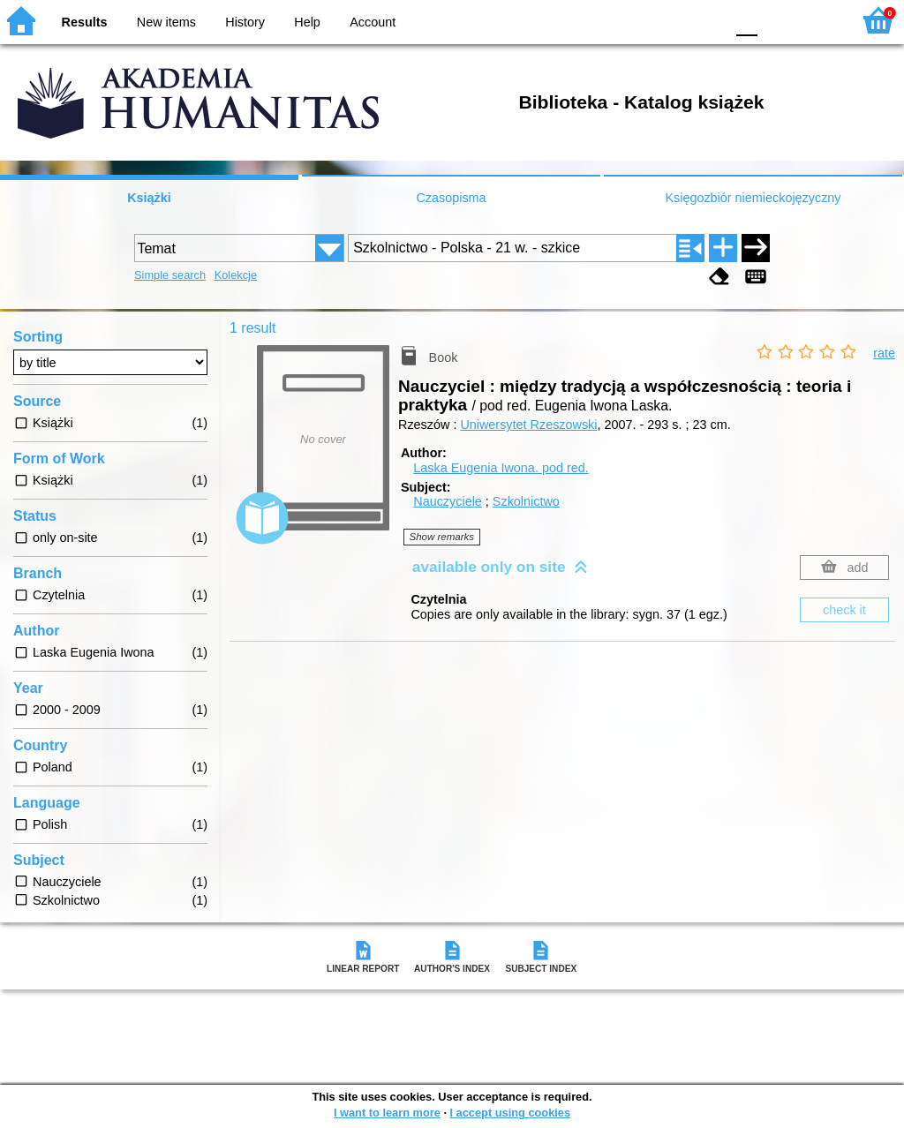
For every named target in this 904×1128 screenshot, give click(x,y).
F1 (777, 19)
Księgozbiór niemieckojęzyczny (752, 198)
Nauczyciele (447, 501)
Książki (149, 198)
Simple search (170, 275)
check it (844, 610)
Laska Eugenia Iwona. (500, 468)
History (245, 22)
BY (706, 19)
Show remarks (442, 536)
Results (85, 22)
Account (373, 22)
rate (884, 353)
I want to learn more (387, 1112)
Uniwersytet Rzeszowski (528, 424)
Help (307, 22)
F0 (746, 19)
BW (634, 19)
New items (166, 22)
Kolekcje (236, 275)
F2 (818, 19)
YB (669, 19)
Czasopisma (451, 198)
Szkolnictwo (526, 501)
